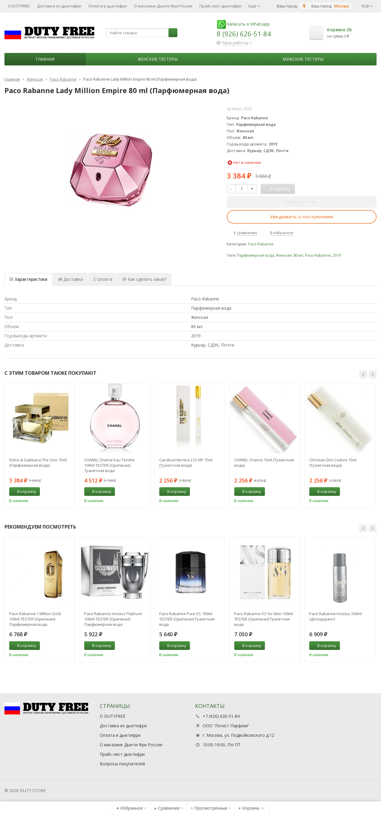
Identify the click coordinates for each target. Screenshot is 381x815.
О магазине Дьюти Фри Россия (163, 6)
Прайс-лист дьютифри (220, 6)
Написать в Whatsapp (243, 24)
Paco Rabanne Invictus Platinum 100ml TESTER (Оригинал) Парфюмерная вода (113, 619)
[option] (39, 445)
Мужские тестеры (303, 59)
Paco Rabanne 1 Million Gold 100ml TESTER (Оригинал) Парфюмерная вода (35, 619)
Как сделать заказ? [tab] (144, 279)
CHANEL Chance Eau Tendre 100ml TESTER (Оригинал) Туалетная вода (109, 465)
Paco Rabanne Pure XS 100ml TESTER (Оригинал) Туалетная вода (187, 619)
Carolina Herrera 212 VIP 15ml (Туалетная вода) (186, 462)
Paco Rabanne (261, 244)
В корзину (23, 491)
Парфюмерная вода (255, 255)
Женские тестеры (158, 59)
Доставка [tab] (70, 279)
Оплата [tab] (102, 279)
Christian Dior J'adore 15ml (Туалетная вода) (333, 462)
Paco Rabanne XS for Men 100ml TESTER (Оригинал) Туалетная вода (263, 619)
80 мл (298, 255)
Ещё (254, 6)
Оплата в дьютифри (107, 6)
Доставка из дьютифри (59, 6)
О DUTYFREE (19, 6)
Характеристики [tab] (28, 279)
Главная (45, 59)
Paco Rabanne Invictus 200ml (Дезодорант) (335, 616)
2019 (336, 255)
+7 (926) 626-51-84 (221, 716)
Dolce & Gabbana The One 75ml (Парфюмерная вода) (38, 462)
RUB (367, 6)
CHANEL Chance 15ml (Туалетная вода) (264, 462)
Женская (284, 255)
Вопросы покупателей (122, 764)
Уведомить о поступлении (301, 217)
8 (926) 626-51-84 (244, 33)
